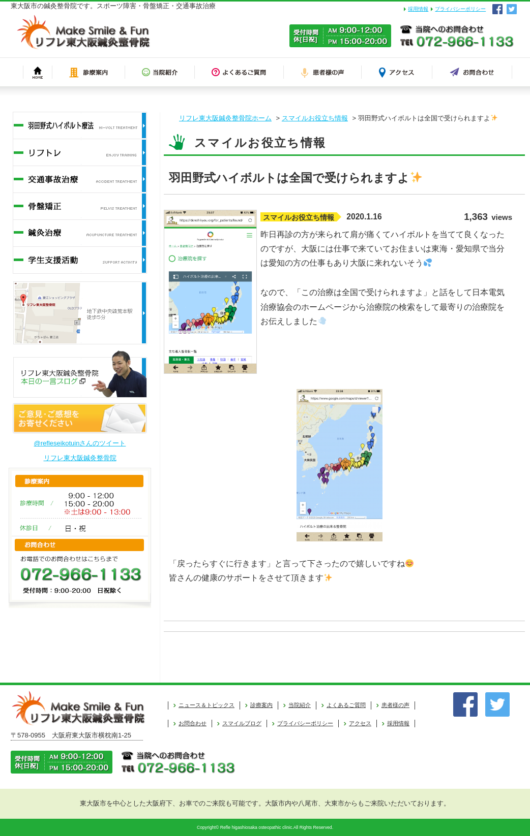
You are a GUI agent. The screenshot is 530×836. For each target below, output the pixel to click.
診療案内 (261, 705)
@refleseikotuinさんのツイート (80, 443)
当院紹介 (299, 705)
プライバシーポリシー (460, 9)
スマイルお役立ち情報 (315, 118)
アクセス (360, 723)
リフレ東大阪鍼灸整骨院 (80, 458)
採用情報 (418, 9)
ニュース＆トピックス (206, 705)
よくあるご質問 (346, 705)
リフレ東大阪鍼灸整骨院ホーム (225, 118)
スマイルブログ (241, 723)
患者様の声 (395, 705)
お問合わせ (193, 723)
